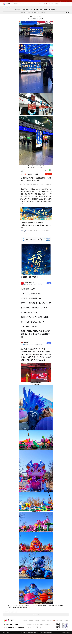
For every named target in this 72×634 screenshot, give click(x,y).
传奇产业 (27, 3)
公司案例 (33, 3)
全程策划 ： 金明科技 (65, 632)
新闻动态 (45, 3)
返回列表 (67, 12)
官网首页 (16, 3)
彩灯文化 (51, 3)
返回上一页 (36, 614)
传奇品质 (39, 3)
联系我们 (57, 3)
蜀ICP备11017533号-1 (6, 632)
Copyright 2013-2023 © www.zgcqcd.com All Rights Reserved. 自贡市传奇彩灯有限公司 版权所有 (36, 632)
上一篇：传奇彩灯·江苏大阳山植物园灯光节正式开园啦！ (13, 610)
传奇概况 (22, 3)
